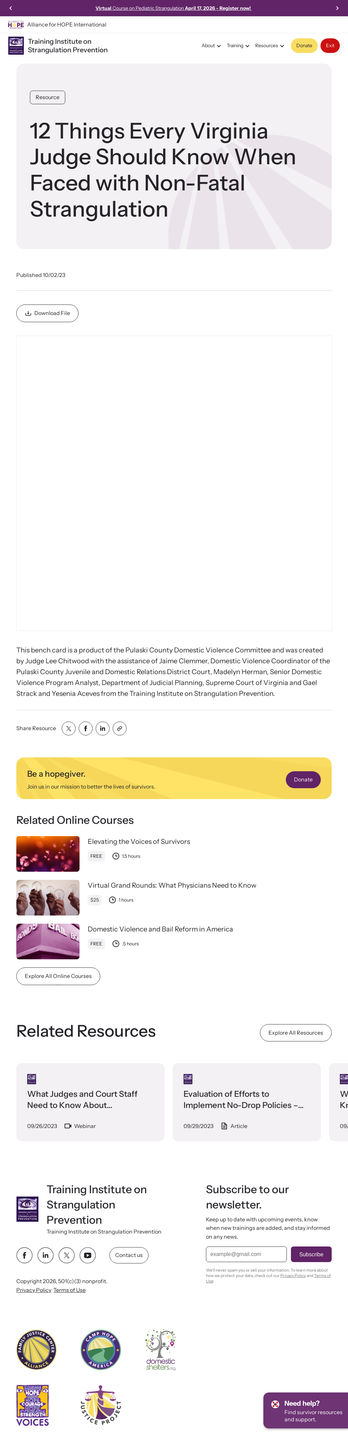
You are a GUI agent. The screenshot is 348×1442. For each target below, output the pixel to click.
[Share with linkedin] (102, 728)
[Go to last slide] (11, 8)
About (212, 46)
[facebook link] (24, 1255)
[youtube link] (88, 1255)
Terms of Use (69, 1290)
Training (239, 46)
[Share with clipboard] (119, 728)
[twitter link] (66, 1255)
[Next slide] (337, 8)
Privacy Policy (33, 1290)
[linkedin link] (45, 1255)
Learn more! (61, 8)
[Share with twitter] (69, 728)
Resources (270, 46)
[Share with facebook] (86, 728)
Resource (47, 97)
